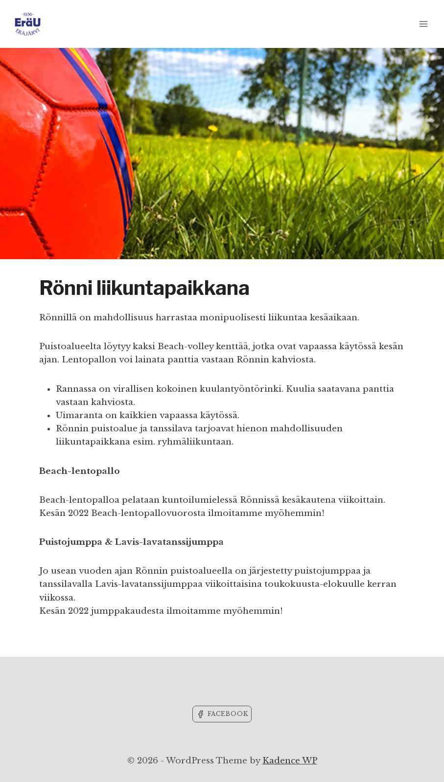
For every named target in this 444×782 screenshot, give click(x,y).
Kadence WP (289, 761)
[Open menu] (423, 23)
